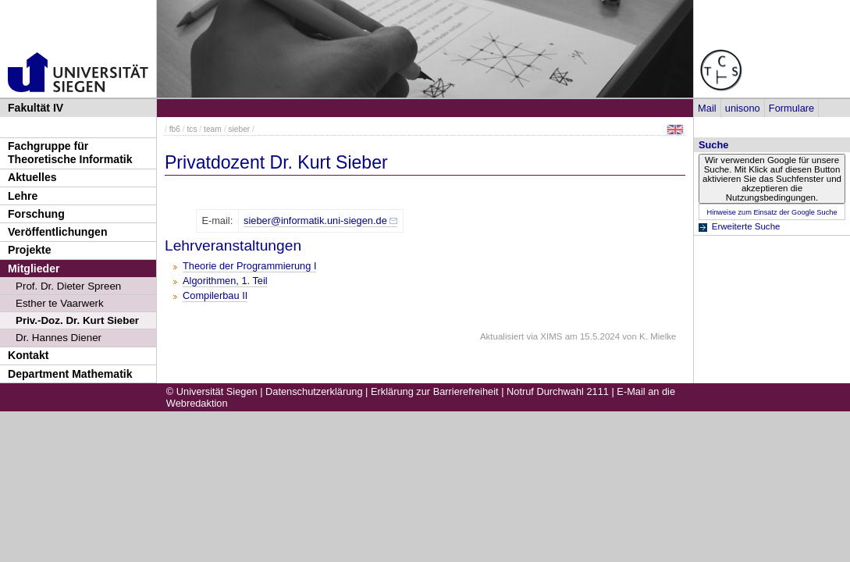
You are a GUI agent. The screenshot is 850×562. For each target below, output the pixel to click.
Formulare (791, 108)
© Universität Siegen (212, 391)
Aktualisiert (502, 336)
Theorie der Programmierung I (249, 266)
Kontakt (28, 355)
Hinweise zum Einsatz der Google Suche (771, 212)
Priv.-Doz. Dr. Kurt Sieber (77, 320)
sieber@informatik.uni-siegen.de (315, 220)
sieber (239, 129)
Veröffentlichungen (58, 232)
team (213, 129)
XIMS (551, 336)
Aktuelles (32, 177)
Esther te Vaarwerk (60, 303)
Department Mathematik (70, 374)
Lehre (22, 196)
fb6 (174, 129)
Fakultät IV (35, 107)
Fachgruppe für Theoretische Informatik (70, 152)
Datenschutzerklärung (313, 391)
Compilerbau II (215, 295)
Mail (707, 108)
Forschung (36, 214)
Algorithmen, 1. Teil (225, 280)
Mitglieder (34, 268)
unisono (742, 108)
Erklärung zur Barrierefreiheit (435, 391)
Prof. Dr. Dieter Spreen (68, 286)
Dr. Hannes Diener (58, 337)
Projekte (30, 250)
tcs (192, 129)
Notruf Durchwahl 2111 (558, 391)
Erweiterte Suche (746, 226)
